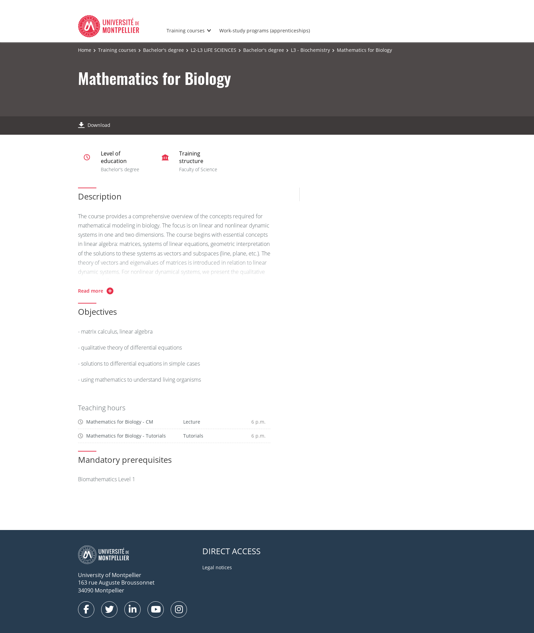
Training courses (186, 30)
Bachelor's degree (163, 50)
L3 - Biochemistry (310, 50)
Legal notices (217, 567)
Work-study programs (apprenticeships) (264, 30)
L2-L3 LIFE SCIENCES (213, 50)
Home (84, 50)
